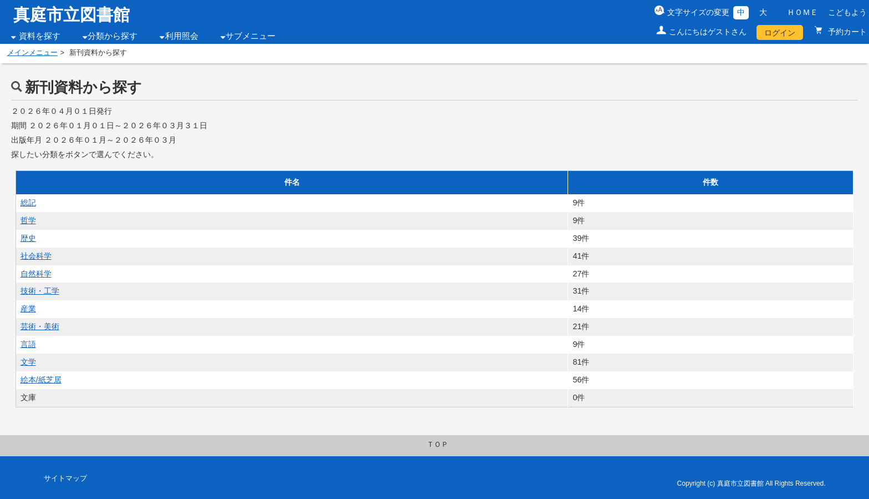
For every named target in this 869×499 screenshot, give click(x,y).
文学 (28, 361)
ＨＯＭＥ (802, 12)
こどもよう (847, 12)
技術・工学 (40, 290)
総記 (28, 202)
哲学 (28, 220)
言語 (28, 344)
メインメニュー (32, 53)
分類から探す (112, 36)
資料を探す (39, 36)
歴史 (28, 238)
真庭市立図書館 (71, 15)
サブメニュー (250, 36)
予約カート (846, 31)
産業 (28, 308)
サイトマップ (65, 478)
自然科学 (36, 273)
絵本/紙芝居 (41, 379)
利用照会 (181, 36)
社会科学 (36, 255)
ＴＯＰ (437, 444)
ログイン (779, 32)
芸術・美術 (40, 326)
